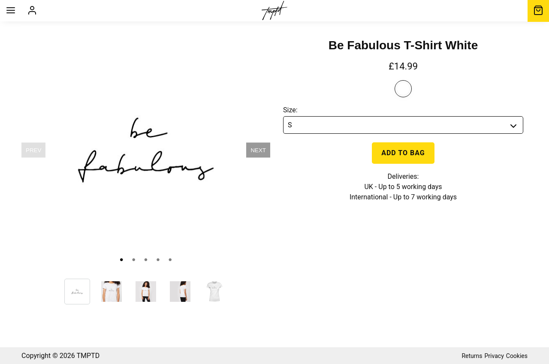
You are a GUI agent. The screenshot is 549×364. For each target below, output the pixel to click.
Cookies (517, 355)
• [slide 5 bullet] (170, 259)
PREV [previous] (33, 150)
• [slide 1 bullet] (121, 259)
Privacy (494, 355)
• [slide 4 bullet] (158, 259)
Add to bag (403, 153)
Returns (472, 355)
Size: (290, 110)
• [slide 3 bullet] (146, 259)
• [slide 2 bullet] (133, 259)
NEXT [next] (258, 150)
